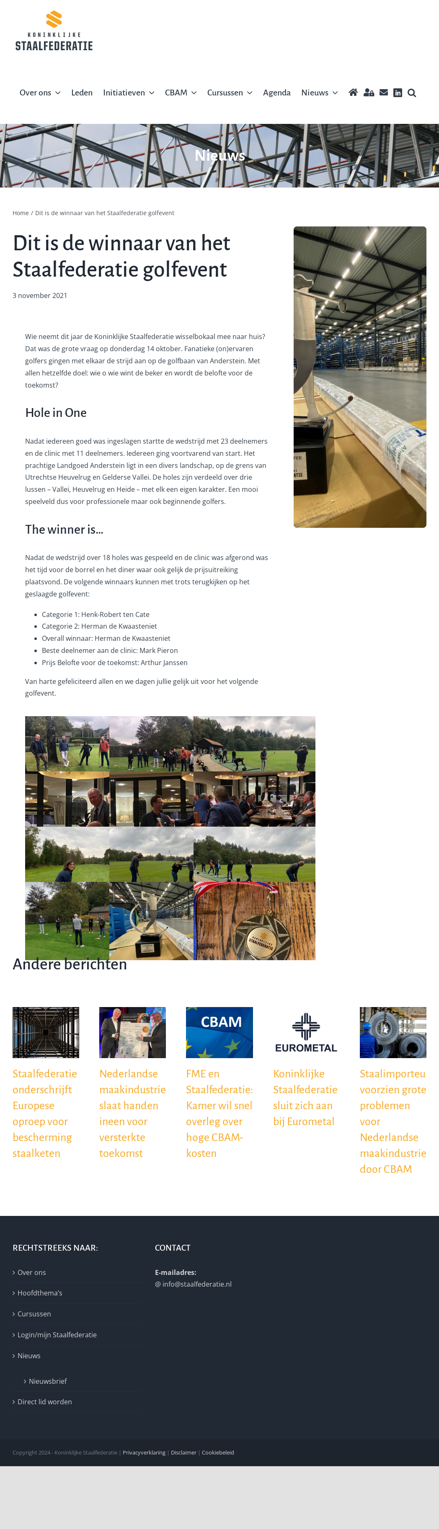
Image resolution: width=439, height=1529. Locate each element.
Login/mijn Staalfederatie (57, 1334)
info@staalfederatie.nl (197, 1284)
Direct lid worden (45, 1401)
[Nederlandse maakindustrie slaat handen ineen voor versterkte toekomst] (132, 1011)
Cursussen (34, 1313)
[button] (412, 92)
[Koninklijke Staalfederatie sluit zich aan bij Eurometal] (306, 1011)
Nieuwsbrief (48, 1381)
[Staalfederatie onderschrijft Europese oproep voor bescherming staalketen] (46, 1011)
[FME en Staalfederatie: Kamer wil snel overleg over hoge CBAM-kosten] (219, 1011)
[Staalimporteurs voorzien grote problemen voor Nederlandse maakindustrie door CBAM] (393, 1011)
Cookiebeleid (218, 1452)
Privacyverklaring (144, 1452)
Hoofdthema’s (40, 1293)
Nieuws (29, 1355)
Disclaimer (183, 1452)
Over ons (32, 1272)
